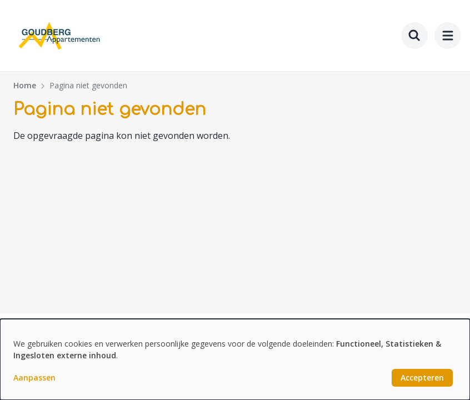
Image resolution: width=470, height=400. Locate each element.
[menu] (447, 35)
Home (24, 85)
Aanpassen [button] (34, 377)
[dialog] (235, 359)
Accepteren (422, 377)
